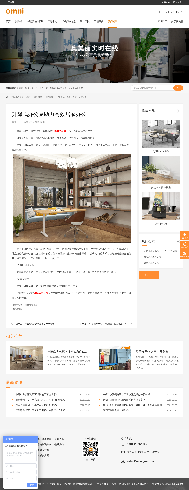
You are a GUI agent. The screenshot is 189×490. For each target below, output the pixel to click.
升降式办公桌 (59, 131)
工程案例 (99, 21)
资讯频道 (38, 97)
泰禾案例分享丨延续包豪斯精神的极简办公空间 (40, 410)
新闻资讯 (112, 21)
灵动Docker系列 (161, 151)
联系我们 (59, 444)
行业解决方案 (69, 21)
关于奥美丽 (177, 21)
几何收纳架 (161, 223)
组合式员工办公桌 (58, 88)
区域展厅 (162, 21)
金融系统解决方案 (39, 450)
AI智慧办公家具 (35, 21)
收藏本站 (166, 2)
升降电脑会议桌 (26, 88)
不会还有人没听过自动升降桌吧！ (40, 323)
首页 (8, 21)
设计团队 (85, 21)
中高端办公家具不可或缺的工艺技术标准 (68, 351)
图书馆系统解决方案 (40, 444)
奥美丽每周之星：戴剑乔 (152, 351)
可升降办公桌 (41, 88)
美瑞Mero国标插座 (161, 187)
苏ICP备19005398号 (172, 484)
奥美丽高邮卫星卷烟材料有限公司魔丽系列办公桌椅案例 (132, 405)
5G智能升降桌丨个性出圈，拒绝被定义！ (108, 323)
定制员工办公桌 (76, 88)
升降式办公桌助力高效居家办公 (72, 97)
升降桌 (18, 21)
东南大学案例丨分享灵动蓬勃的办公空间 (37, 405)
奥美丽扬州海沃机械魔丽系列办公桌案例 (124, 399)
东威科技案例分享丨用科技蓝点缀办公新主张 (126, 394)
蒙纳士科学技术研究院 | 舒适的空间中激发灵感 (40, 399)
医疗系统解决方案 (39, 455)
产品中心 (52, 21)
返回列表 (149, 275)
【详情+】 (82, 364)
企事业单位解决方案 (40, 439)
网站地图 (177, 2)
